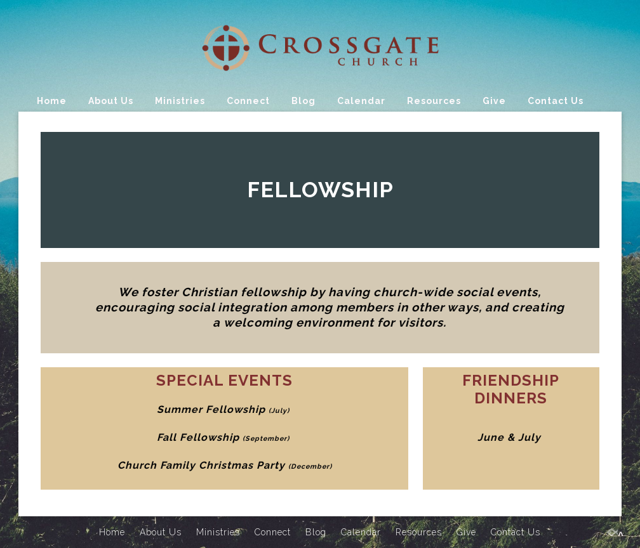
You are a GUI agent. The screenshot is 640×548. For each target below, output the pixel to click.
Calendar (361, 101)
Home (52, 101)
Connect (248, 101)
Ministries (180, 101)
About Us (110, 101)
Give (494, 101)
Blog (303, 101)
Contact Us (555, 101)
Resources (434, 101)
